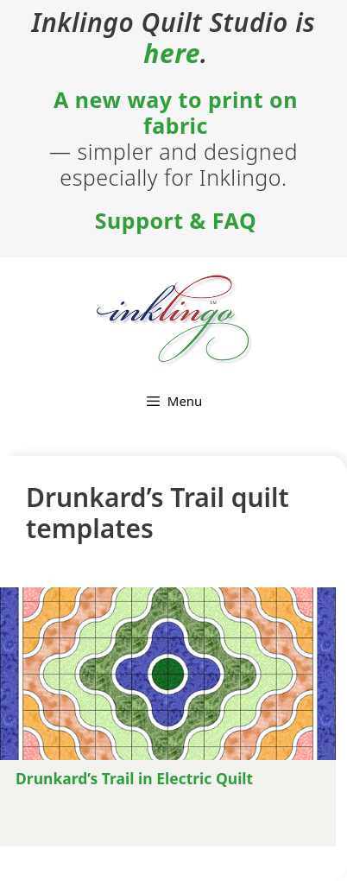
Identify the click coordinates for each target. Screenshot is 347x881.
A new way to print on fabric (176, 112)
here (171, 53)
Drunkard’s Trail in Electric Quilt (134, 778)
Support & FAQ (175, 220)
